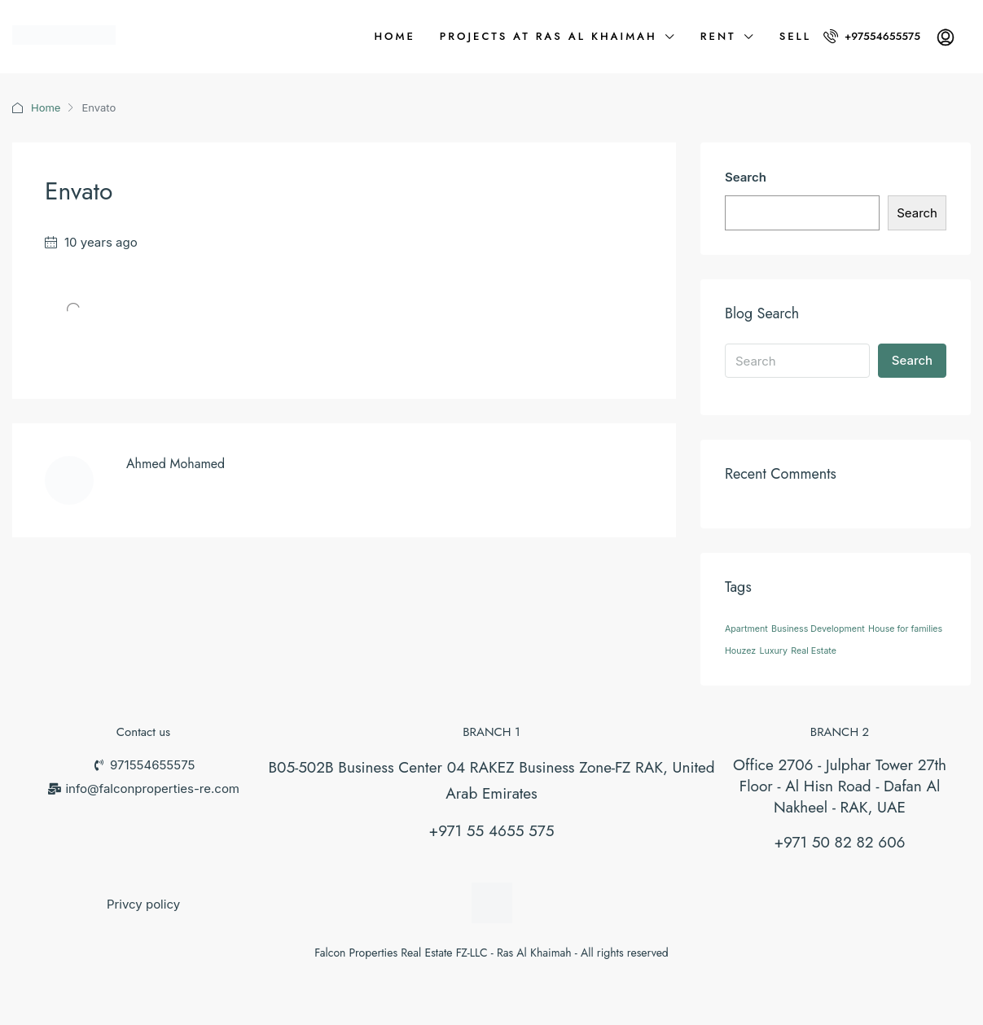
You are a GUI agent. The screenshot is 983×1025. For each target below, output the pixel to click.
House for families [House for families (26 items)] (905, 629)
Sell (795, 36)
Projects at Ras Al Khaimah (548, 36)
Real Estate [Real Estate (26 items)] (813, 651)
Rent (718, 36)
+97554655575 (871, 36)
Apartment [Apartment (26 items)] (746, 629)
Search (745, 177)
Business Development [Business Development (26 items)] (818, 629)
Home (394, 36)
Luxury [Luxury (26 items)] (773, 651)
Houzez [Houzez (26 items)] (740, 651)
